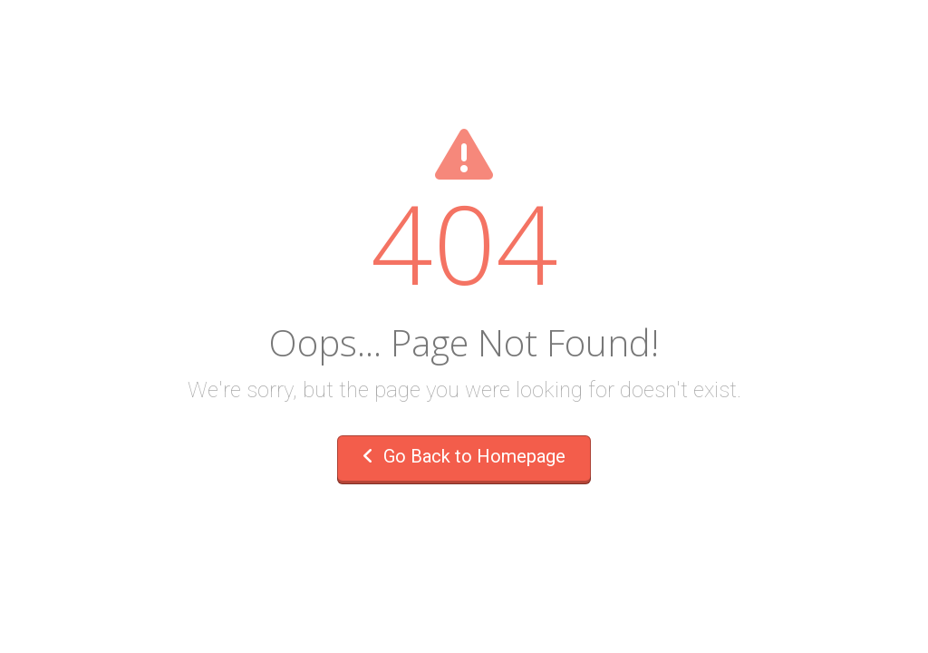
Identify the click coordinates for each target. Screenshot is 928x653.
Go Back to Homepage (464, 456)
